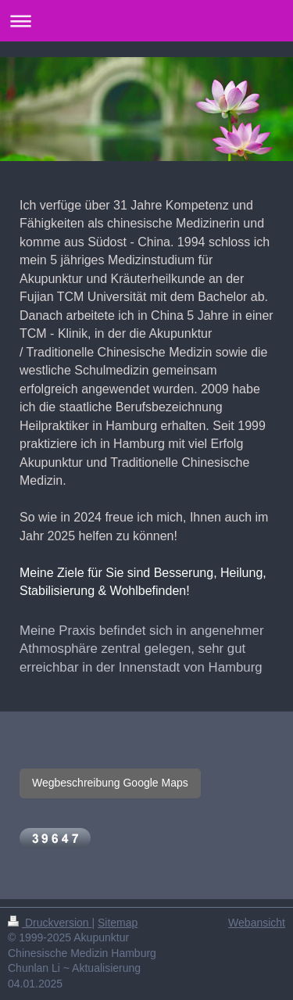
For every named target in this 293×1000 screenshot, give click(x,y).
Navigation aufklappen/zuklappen (146, 21)
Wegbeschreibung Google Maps (110, 782)
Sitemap (118, 922)
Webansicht (256, 922)
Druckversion (49, 922)
